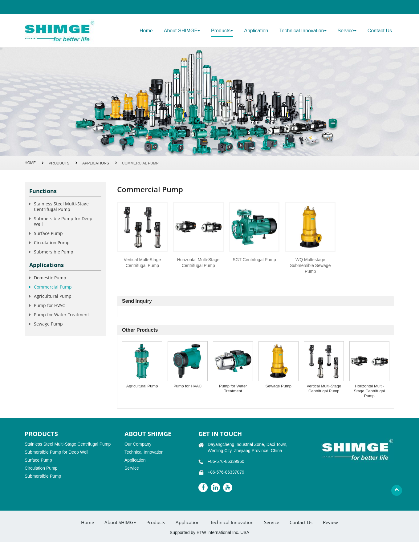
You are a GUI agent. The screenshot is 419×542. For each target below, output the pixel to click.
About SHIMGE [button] (182, 30)
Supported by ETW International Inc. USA (209, 532)
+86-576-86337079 (226, 472)
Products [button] (222, 30)
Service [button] (347, 30)
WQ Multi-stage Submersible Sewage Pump (310, 265)
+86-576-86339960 (226, 461)
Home (146, 30)
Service (131, 468)
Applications (95, 163)
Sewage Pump (278, 386)
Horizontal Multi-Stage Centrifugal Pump (198, 262)
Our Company (137, 444)
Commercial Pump (53, 287)
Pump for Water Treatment (233, 388)
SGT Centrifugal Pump (254, 259)
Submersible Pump (53, 252)
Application (256, 30)
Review (330, 522)
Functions (43, 191)
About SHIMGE (120, 522)
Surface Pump (48, 233)
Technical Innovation (144, 452)
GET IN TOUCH (220, 434)
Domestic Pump (50, 278)
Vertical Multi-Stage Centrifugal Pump (142, 262)
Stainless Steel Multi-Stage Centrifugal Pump (61, 206)
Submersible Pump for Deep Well (63, 221)
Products (59, 163)
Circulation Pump (52, 242)
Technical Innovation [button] (303, 30)
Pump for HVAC (187, 386)
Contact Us (380, 30)
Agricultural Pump (142, 386)
